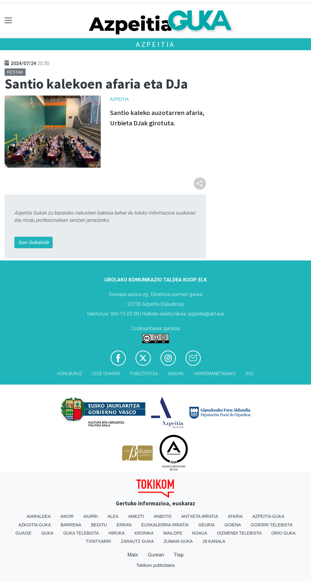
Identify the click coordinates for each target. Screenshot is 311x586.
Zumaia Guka (178, 541)
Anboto (162, 516)
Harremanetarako (215, 373)
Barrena (71, 524)
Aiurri (90, 516)
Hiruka (116, 533)
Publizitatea (144, 373)
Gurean (156, 554)
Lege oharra (106, 373)
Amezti (136, 516)
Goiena (232, 524)
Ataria (235, 516)
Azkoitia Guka (34, 524)
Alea (113, 516)
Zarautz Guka (137, 541)
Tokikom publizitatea (155, 565)
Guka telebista (81, 533)
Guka (47, 533)
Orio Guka (283, 533)
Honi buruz (69, 373)
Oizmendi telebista (239, 533)
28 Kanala (214, 541)
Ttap (179, 554)
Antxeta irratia (199, 516)
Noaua (199, 533)
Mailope (172, 533)
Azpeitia (155, 44)
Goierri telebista (271, 524)
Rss (250, 373)
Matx (132, 554)
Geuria (206, 524)
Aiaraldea (39, 516)
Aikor (67, 516)
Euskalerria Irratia (165, 524)
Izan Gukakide (33, 242)
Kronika (144, 533)
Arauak (176, 373)
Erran (124, 524)
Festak (15, 72)
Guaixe (24, 533)
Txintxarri (98, 541)
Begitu (99, 524)
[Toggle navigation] (8, 20)
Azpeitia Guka (268, 516)
